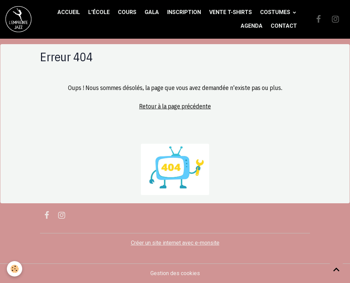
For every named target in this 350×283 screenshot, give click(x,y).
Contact (284, 26)
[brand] (18, 19)
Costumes (276, 12)
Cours (127, 12)
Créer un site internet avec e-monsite (175, 243)
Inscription (184, 12)
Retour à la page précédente (175, 106)
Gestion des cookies (175, 273)
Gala (152, 12)
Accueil (68, 12)
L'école (99, 12)
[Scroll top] (336, 269)
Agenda (251, 26)
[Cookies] (14, 268)
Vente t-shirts (230, 12)
